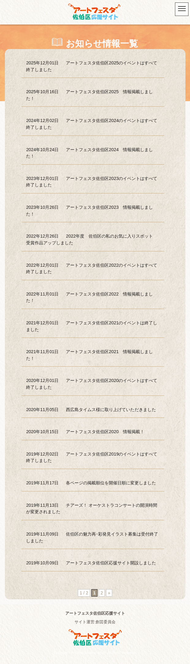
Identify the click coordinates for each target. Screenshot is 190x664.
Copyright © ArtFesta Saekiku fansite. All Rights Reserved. (95, 652)
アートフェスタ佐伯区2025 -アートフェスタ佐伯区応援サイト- (95, 12)
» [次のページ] (109, 592)
